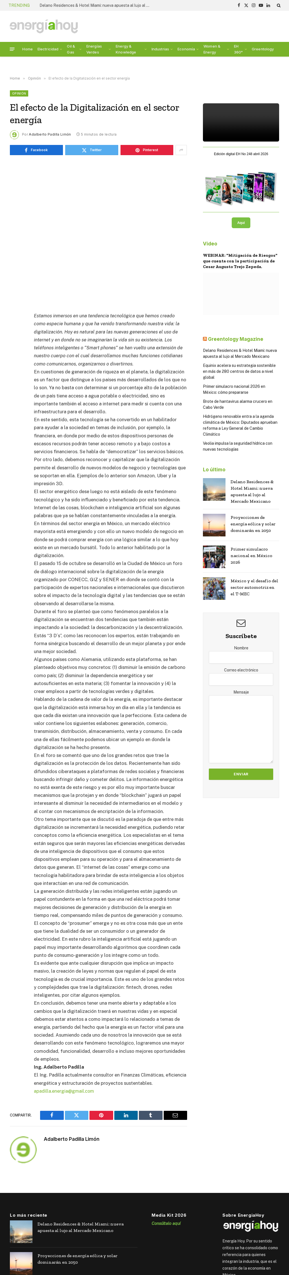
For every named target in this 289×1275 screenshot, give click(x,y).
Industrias (160, 49)
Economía (186, 49)
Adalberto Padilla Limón (50, 134)
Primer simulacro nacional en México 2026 (251, 555)
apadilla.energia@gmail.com (64, 1091)
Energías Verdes (94, 49)
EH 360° (238, 49)
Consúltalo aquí (166, 1223)
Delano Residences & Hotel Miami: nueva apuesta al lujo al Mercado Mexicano (96, 5)
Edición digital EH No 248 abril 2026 (241, 154)
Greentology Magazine (235, 339)
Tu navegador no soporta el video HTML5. (241, 122)
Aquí (241, 223)
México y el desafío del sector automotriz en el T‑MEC (254, 587)
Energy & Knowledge (126, 49)
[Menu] (12, 49)
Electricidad (48, 49)
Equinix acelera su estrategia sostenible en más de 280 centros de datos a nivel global (239, 371)
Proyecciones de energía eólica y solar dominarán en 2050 (253, 524)
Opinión (19, 93)
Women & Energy (211, 49)
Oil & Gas (71, 49)
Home (27, 49)
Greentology (263, 49)
